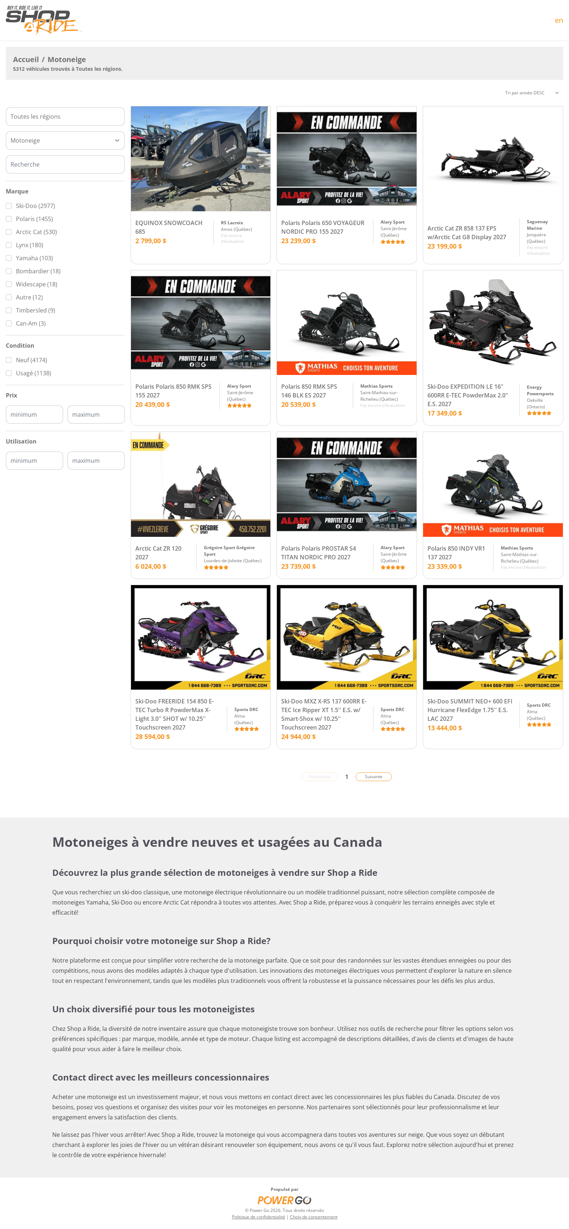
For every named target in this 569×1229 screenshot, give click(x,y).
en (559, 20)
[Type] (65, 140)
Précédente (319, 776)
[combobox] (65, 116)
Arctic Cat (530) (36, 232)
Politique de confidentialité (258, 1217)
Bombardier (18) (38, 271)
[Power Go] (284, 1200)
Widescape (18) (36, 284)
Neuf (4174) (31, 360)
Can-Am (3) (31, 323)
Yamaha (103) (34, 258)
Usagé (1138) (33, 373)
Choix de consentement (313, 1217)
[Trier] (532, 93)
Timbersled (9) (35, 310)
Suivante (373, 776)
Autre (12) (29, 297)
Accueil (26, 59)
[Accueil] (44, 20)
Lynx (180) (29, 245)
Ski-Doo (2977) (35, 206)
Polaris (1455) (34, 219)
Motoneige (67, 59)
